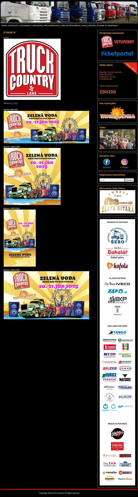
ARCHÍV (91, 26)
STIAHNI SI (102, 26)
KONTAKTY (113, 26)
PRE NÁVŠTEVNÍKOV (70, 26)
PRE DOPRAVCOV (52, 26)
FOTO (84, 26)
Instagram (124, 167)
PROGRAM (37, 26)
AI (12, 103)
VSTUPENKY (25, 26)
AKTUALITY (13, 26)
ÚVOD (4, 26)
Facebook (107, 167)
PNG (16, 103)
